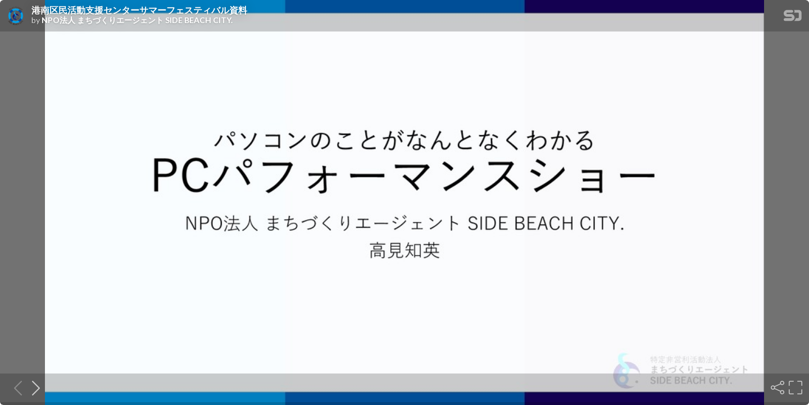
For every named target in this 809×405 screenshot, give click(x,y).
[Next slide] (33, 388)
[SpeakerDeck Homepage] (793, 17)
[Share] (776, 388)
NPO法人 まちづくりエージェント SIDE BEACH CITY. (137, 20)
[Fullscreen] (794, 388)
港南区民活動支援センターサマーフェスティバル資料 (139, 10)
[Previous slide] (15, 388)
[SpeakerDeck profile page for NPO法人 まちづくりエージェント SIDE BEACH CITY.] (16, 16)
